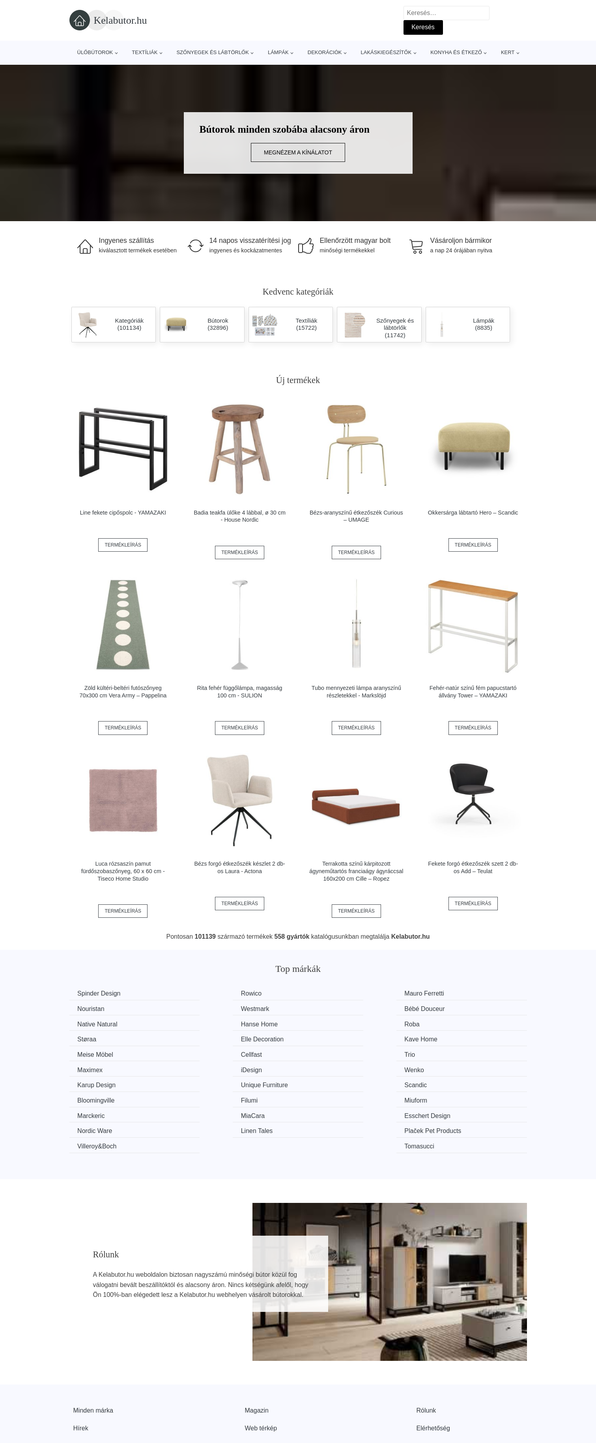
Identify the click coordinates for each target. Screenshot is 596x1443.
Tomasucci (446, 1097)
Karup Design (333, 1053)
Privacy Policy (264, 1397)
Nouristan (445, 993)
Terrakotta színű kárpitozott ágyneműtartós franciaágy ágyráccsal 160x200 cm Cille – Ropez (356, 871)
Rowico (206, 993)
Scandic (90, 1067)
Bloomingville (215, 1067)
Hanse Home (450, 1008)
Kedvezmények (94, 1397)
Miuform (443, 1067)
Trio (319, 1038)
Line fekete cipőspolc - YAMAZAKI (123, 512)
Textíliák (144, 52)
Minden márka (93, 1361)
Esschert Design (337, 1082)
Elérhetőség (433, 1378)
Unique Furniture (455, 1053)
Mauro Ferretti (333, 993)
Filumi (322, 1067)
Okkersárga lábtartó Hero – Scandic (473, 512)
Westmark (93, 1008)
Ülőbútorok (95, 52)
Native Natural (334, 1008)
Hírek (80, 1378)
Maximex (444, 1038)
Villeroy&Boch (333, 1097)
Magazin (257, 1361)
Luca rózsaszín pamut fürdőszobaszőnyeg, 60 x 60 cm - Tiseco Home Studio (123, 871)
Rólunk (426, 1361)
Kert (507, 52)
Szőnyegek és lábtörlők (212, 52)
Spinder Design (100, 993)
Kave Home (448, 1023)
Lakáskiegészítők (386, 52)
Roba (86, 1023)
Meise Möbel (97, 1038)
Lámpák (278, 52)
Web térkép (261, 1378)
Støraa (205, 1023)
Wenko (206, 1053)
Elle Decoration (335, 1023)
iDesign (89, 1053)
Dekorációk (325, 52)
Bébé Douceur (216, 1008)
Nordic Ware (449, 1082)
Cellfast (206, 1038)
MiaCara (208, 1082)
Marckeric (92, 1082)
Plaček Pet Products (224, 1097)
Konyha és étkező (456, 52)
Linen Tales (95, 1097)
